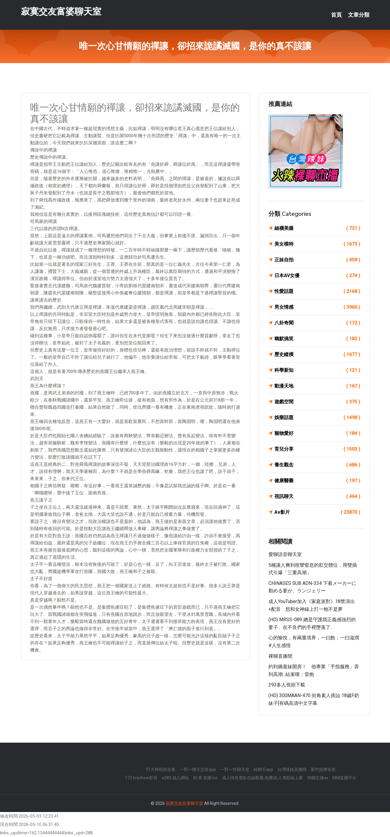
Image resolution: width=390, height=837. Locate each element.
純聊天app (263, 769)
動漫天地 (317, 386)
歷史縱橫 (317, 354)
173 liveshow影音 (141, 777)
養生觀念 (317, 465)
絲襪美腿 (317, 228)
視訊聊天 (317, 496)
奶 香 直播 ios (205, 777)
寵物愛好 (317, 433)
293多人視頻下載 (286, 685)
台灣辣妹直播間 (292, 769)
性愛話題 (317, 291)
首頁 (336, 15)
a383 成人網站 (175, 777)
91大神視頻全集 (160, 769)
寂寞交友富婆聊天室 (61, 11)
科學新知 (317, 370)
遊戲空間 (317, 402)
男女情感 (317, 307)
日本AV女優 (317, 275)
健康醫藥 (317, 481)
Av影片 (317, 512)
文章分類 (358, 15)
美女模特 (317, 244)
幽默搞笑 (317, 339)
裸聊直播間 (280, 656)
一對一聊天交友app (198, 769)
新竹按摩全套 (323, 769)
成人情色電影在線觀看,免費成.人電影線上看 (262, 777)
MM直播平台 (344, 777)
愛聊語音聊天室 (285, 554)
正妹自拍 (317, 260)
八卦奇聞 (317, 323)
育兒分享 (317, 449)
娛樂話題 (317, 417)
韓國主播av (317, 777)
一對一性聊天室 (234, 769)
